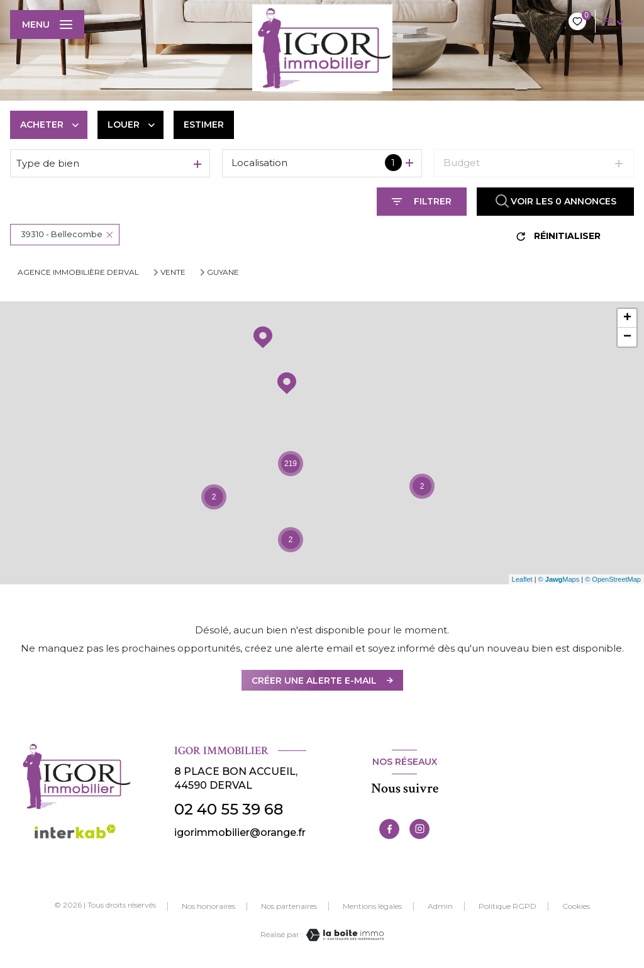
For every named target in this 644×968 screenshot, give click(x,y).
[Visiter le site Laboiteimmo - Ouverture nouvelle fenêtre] (343, 935)
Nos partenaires (289, 906)
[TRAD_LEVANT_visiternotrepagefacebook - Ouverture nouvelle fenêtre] (389, 829)
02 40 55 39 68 (228, 809)
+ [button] (627, 318)
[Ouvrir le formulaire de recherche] (422, 201)
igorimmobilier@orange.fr (240, 832)
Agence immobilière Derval (78, 272)
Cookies (576, 906)
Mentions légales (372, 906)
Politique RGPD (507, 906)
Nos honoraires (208, 906)
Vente (173, 272)
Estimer (204, 124)
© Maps (559, 579)
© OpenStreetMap (613, 579)
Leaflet (522, 579)
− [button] (627, 337)
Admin (440, 906)
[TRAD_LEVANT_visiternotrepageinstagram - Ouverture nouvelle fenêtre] (419, 829)
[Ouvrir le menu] (47, 24)
